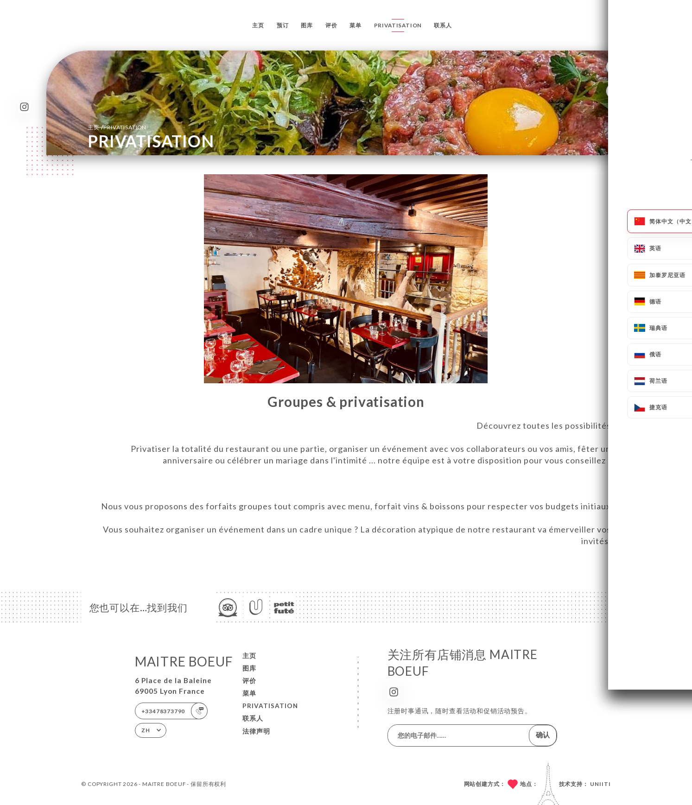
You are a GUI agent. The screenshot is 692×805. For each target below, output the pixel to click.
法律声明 (256, 731)
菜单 (355, 25)
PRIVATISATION (398, 25)
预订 (283, 25)
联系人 (442, 25)
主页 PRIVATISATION (117, 127)
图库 (307, 25)
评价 (331, 25)
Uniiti (600, 783)
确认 (543, 734)
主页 (258, 25)
